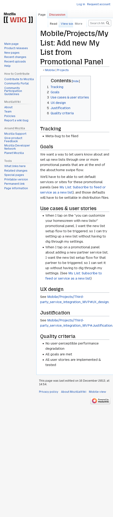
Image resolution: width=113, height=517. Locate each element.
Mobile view (97, 391)
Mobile (50, 70)
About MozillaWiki (73, 391)
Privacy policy (48, 391)
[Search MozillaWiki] (99, 23)
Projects (63, 70)
